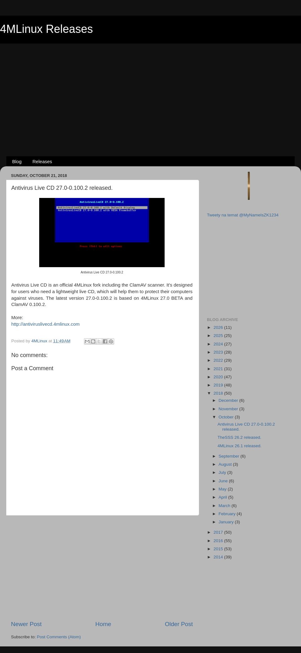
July (223, 472)
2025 (219, 335)
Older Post (179, 624)
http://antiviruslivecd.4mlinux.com (45, 324)
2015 (219, 549)
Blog (17, 161)
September (229, 456)
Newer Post (26, 624)
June (224, 481)
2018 (219, 393)
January (227, 522)
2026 (219, 327)
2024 (219, 344)
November (229, 409)
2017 (219, 532)
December (229, 400)
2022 (219, 360)
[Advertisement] (150, 89)
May (223, 489)
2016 (219, 540)
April (223, 497)
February (228, 513)
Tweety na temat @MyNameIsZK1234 (242, 215)
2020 (219, 377)
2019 (219, 385)
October (227, 417)
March (225, 505)
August (226, 464)
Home (103, 624)
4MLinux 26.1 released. (239, 445)
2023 (219, 352)
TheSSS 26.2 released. (239, 437)
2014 (219, 557)
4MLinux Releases (46, 29)
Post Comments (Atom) (59, 637)
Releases (42, 161)
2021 (219, 368)
